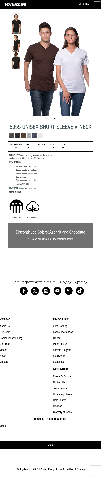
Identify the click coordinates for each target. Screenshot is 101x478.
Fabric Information (63, 332)
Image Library (50, 119)
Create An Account (63, 376)
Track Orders (60, 388)
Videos (3, 350)
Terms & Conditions (65, 469)
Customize (58, 362)
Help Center (59, 400)
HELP (63, 146)
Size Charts (59, 356)
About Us (5, 326)
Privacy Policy (47, 469)
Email (3, 426)
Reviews (57, 406)
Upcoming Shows (62, 394)
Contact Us (59, 382)
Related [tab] (53, 146)
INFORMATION (16, 146)
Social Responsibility (11, 338)
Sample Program (62, 350)
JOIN (50, 445)
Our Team (5, 332)
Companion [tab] (40, 146)
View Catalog (60, 326)
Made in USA (60, 344)
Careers (4, 362)
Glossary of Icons (62, 412)
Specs (28, 146)
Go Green (5, 344)
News (3, 356)
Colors (56, 338)
